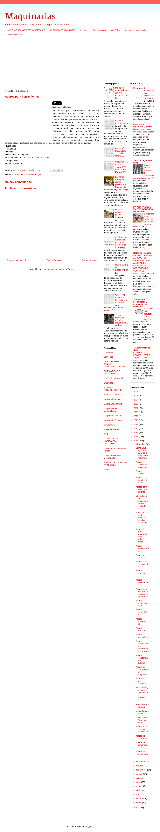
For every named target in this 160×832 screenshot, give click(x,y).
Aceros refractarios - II (142, 573)
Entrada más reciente (17, 260)
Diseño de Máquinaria (114, 378)
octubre (140, 766)
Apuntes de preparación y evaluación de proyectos (140, 302)
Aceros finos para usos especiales (142, 729)
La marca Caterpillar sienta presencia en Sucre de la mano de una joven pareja (116, 183)
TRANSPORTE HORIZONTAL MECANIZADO (111, 441)
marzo (139, 794)
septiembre (141, 770)
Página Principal (54, 260)
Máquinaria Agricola (14, 34)
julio (138, 778)
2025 (136, 395)
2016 (136, 432)
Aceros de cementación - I (142, 754)
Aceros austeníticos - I (142, 612)
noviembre (141, 761)
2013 (136, 807)
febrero (139, 798)
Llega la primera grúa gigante (121, 212)
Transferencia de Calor (141, 349)
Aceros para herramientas (142, 564)
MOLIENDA (115, 30)
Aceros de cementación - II (142, 745)
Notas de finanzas (142, 253)
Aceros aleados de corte (142, 480)
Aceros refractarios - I (142, 582)
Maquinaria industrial (113, 415)
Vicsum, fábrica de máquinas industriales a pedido (121, 320)
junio (138, 782)
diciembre (141, 444)
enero (139, 802)
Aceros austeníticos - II (142, 603)
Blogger (88, 826)
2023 (136, 404)
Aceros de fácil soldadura (141, 681)
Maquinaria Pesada (113, 420)
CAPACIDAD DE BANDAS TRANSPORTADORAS (26, 30)
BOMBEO (108, 352)
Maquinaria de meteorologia (135, 30)
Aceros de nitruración (142, 737)
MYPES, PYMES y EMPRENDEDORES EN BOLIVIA (143, 209)
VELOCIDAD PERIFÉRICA (121, 121)
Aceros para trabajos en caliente (142, 489)
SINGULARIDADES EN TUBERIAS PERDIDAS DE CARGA (121, 167)
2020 (136, 416)
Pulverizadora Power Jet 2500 (142, 720)
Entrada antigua (89, 260)
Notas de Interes (111, 429)
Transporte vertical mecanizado (112, 456)
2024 (136, 400)
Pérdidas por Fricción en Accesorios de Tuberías (121, 241)
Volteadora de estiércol (142, 712)
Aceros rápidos (140, 472)
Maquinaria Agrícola (113, 399)
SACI (106, 434)
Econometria (139, 88)
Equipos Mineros (99, 30)
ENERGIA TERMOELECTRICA (113, 388)
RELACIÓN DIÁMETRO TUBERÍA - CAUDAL (120, 152)
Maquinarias (30, 16)
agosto (139, 774)
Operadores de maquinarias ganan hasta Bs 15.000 (142, 502)
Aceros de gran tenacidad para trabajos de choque (142, 535)
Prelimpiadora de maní (142, 705)
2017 (136, 428)
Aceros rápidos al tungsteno (141, 464)
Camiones (108, 357)
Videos (107, 469)
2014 (136, 440)
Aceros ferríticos (141, 629)
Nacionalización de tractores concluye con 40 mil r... (142, 518)
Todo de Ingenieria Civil (142, 161)
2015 (136, 436)
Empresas (84, 30)
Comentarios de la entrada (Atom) (58, 269)
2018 (136, 424)
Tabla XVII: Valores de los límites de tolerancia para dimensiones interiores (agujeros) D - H (116, 302)
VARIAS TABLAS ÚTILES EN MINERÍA (116, 463)
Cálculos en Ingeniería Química (142, 125)
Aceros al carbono (140, 556)
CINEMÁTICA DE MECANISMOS (62, 30)
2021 (136, 412)
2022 (136, 408)
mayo (139, 786)
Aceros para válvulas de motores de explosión (142, 593)
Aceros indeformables (142, 548)
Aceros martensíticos (142, 621)
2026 (136, 391)
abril (138, 790)
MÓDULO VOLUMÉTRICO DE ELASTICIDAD (121, 93)
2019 (136, 420)
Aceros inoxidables (142, 635)
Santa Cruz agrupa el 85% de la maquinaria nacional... (142, 453)
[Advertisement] (80, 60)
